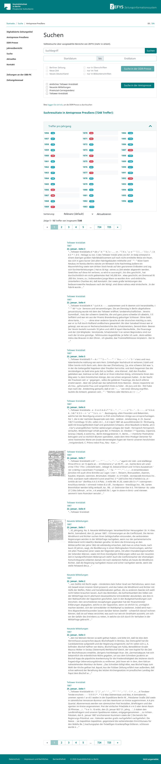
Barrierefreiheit (59, 759)
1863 (46, 172)
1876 (85, 167)
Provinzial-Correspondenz (61, 90)
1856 (46, 133)
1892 (124, 178)
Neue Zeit (54, 70)
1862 (46, 167)
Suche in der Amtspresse (137, 85)
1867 (46, 195)
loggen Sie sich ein (55, 105)
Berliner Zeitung (57, 67)
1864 (46, 178)
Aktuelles (11, 59)
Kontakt (11, 64)
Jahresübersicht (14, 48)
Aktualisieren (104, 214)
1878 (85, 178)
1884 (124, 133)
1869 (46, 206)
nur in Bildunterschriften (99, 73)
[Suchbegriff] (94, 50)
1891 (124, 172)
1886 (124, 144)
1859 (46, 149)
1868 (46, 201)
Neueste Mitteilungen (60, 87)
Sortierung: (49, 214)
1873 (85, 149)
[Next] (117, 227)
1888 (124, 155)
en (153, 23)
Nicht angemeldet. (151, 759)
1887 (124, 149)
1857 (46, 138)
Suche (20, 23)
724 (99, 227)
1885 (124, 138)
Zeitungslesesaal (15, 80)
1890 (124, 167)
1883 (85, 206)
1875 (85, 161)
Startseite (10, 23)
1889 (124, 161)
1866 (46, 189)
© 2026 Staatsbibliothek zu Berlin (84, 759)
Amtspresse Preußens (18, 37)
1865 (46, 184)
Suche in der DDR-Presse (137, 68)
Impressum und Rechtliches (36, 759)
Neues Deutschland (59, 73)
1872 (85, 144)
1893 (124, 184)
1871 (85, 138)
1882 (85, 201)
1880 (85, 189)
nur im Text (92, 70)
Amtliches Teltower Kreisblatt (63, 84)
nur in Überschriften (97, 67)
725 (109, 227)
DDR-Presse (12, 42)
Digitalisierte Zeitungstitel (20, 31)
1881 (85, 195)
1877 (85, 172)
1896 (124, 201)
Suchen (151, 50)
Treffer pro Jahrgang (59, 126)
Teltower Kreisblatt (58, 93)
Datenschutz (14, 759)
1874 (85, 155)
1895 (124, 195)
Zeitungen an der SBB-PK (19, 74)
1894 (124, 189)
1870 (85, 133)
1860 (46, 155)
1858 (46, 144)
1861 (46, 161)
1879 (85, 184)
